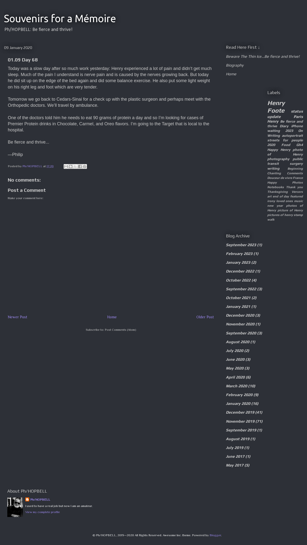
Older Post (205, 317)
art (269, 196)
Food (285, 145)
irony (271, 201)
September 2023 (241, 245)
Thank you (294, 187)
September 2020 (241, 333)
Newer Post (17, 317)
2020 (271, 145)
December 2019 (240, 412)
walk (270, 219)
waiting (273, 131)
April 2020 (235, 377)
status (297, 111)
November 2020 (240, 324)
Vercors (297, 192)
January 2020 (238, 403)
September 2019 (241, 430)
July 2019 (234, 447)
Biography (234, 65)
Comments (295, 173)
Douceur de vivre (279, 178)
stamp (298, 215)
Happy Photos (285, 182)
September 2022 (241, 289)
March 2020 (236, 386)
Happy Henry (278, 150)
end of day (281, 196)
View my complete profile (42, 512)
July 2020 (234, 350)
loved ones (284, 201)
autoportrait (292, 135)
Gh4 (299, 145)
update (274, 116)
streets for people (285, 140)
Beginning (295, 168)
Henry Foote (276, 106)
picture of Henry (290, 210)
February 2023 (239, 253)
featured (296, 196)
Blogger (215, 535)
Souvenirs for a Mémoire (60, 18)
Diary (284, 126)
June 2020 (235, 359)
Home (112, 317)
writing (273, 168)
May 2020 (234, 368)
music (298, 201)
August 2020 (237, 342)
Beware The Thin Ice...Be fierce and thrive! (262, 56)
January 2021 (238, 306)
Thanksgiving (277, 192)
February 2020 (239, 394)
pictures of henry (280, 215)
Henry (272, 121)
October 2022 (238, 280)
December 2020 (240, 315)
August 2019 (237, 439)
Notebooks (275, 187)
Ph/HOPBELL (40, 499)
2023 (289, 131)
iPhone (297, 126)
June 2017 (235, 456)
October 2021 (238, 297)
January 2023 (238, 262)
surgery (296, 163)
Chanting (274, 173)
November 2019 (240, 421)
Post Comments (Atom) (120, 329)
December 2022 (240, 271)
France (298, 178)
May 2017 (234, 465)
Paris (298, 116)
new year (275, 205)
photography (278, 159)
